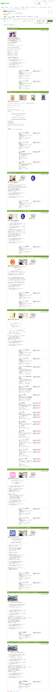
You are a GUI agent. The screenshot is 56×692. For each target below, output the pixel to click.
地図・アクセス (24, 16)
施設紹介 (5, 16)
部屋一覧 (13, 16)
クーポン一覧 (36, 16)
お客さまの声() (30, 16)
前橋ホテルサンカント (9, 11)
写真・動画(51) (18, 16)
